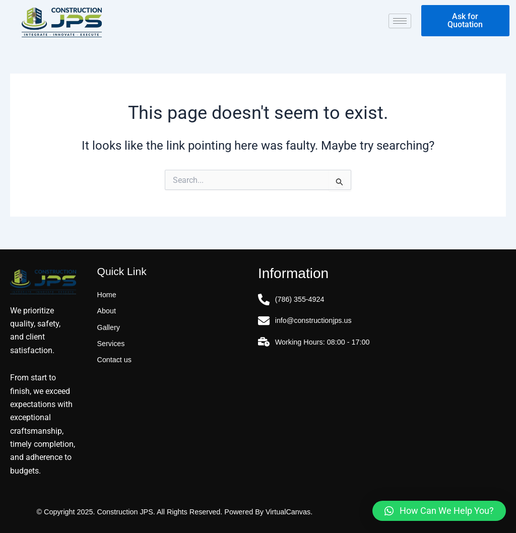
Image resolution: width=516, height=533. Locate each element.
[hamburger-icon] (400, 21)
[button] (439, 511)
